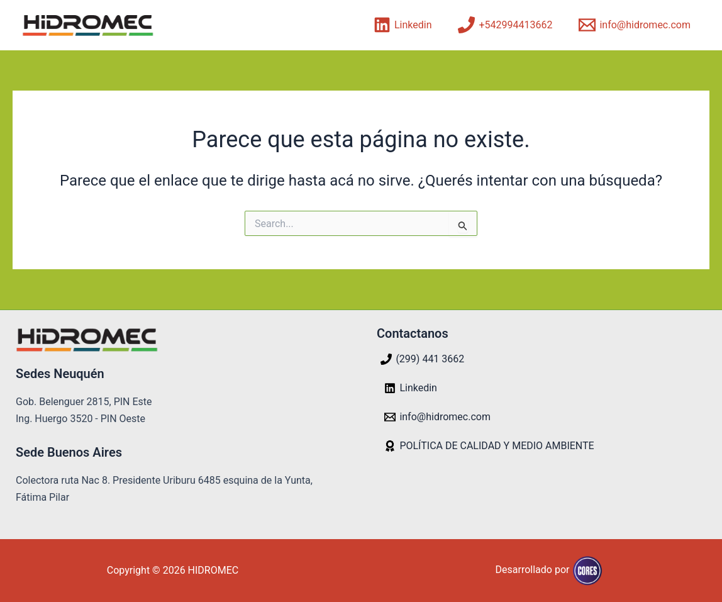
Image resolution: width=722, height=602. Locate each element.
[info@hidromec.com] (634, 25)
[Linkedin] (403, 25)
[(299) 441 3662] (423, 359)
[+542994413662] (505, 25)
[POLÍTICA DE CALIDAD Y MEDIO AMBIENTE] (489, 446)
